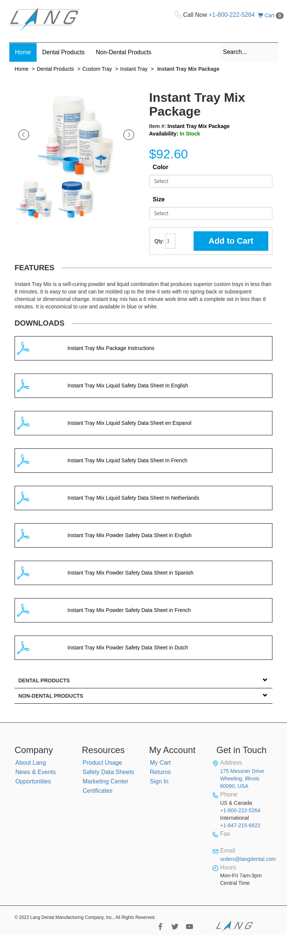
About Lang (30, 762)
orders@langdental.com (248, 859)
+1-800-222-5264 (232, 15)
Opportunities (33, 781)
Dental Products (55, 69)
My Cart (160, 762)
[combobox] (248, 52)
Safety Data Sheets (108, 772)
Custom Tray (97, 69)
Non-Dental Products (50, 696)
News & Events (35, 772)
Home (21, 69)
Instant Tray (134, 69)
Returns (160, 772)
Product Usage (102, 762)
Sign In (159, 781)
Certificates (97, 791)
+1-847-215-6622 (240, 825)
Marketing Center (106, 781)
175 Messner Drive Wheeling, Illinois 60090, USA (242, 778)
